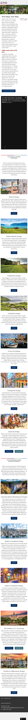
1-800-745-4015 (7, 709)
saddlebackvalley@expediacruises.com (13, 707)
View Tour (14, 213)
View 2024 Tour (19, 451)
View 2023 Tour (9, 451)
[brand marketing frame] (14, 122)
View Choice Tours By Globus (8, 90)
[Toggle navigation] (26, 3)
